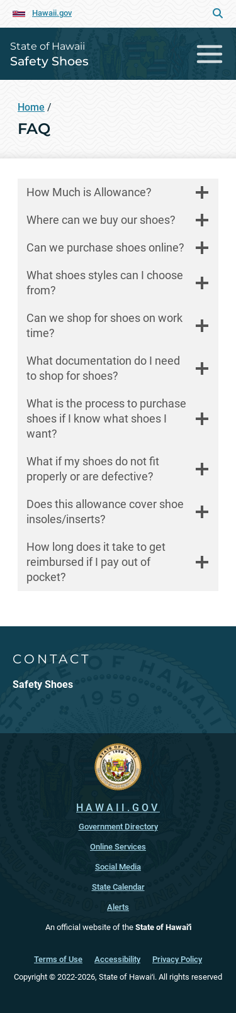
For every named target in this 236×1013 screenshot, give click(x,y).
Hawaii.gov (52, 13)
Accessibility (117, 959)
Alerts (118, 907)
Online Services (118, 846)
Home (31, 107)
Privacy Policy (177, 959)
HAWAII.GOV (118, 808)
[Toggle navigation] (210, 54)
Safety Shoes (49, 61)
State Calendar (118, 887)
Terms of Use (58, 959)
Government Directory (118, 826)
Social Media (118, 867)
